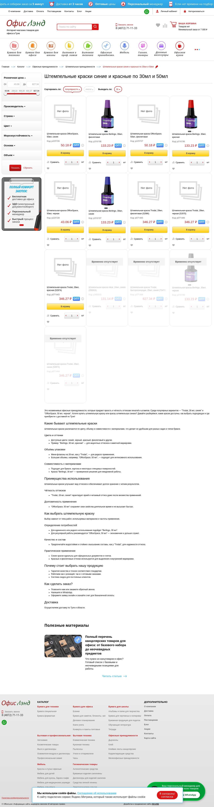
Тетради (112, 729)
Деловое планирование (84, 720)
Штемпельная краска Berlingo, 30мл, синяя (106, 212)
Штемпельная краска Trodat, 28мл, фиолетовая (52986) (146, 212)
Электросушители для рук (85, 787)
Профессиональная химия (49, 758)
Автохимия (42, 740)
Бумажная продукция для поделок (124, 720)
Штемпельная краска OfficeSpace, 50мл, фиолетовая (146, 135)
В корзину (65, 153)
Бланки (76, 711)
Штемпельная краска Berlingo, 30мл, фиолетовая (106, 135)
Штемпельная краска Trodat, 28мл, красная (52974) (63, 288)
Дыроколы (113, 740)
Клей (111, 744)
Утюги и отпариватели (83, 753)
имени (89, 89)
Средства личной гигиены (85, 782)
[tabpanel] (21, 204)
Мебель (41, 764)
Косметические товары (48, 744)
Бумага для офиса (83, 706)
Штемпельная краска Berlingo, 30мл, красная (189, 135)
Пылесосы (78, 749)
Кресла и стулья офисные (49, 769)
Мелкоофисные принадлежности (124, 758)
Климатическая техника (84, 740)
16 (118, 89)
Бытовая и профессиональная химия (57, 735)
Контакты (69, 11)
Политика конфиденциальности (15, 798)
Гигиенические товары (85, 764)
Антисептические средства (85, 769)
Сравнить (53, 162)
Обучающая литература (120, 725)
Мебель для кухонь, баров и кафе (53, 778)
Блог (79, 11)
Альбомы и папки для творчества (124, 711)
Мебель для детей (45, 773)
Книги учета (78, 725)
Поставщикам (54, 11)
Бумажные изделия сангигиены (87, 773)
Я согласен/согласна (167, 795)
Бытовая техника (82, 735)
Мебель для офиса (46, 787)
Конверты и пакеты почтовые (86, 729)
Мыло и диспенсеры (46, 749)
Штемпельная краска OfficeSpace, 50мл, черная (62, 212)
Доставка (28, 11)
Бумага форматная (46, 716)
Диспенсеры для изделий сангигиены (90, 778)
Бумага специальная (47, 711)
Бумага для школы (119, 706)
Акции (88, 11)
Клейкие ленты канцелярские (122, 749)
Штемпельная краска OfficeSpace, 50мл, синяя (62, 135)
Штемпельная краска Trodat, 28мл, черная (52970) (188, 212)
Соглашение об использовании (96, 793)
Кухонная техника (81, 744)
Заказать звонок (124, 25)
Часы (75, 758)
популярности (72, 89)
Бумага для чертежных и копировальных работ (130, 716)
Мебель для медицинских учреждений (55, 782)
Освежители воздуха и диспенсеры (53, 753)
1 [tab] (21, 225)
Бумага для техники (48, 706)
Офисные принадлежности (123, 735)
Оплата (40, 11)
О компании (14, 11)
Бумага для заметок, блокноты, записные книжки (95, 716)
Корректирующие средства (121, 753)
